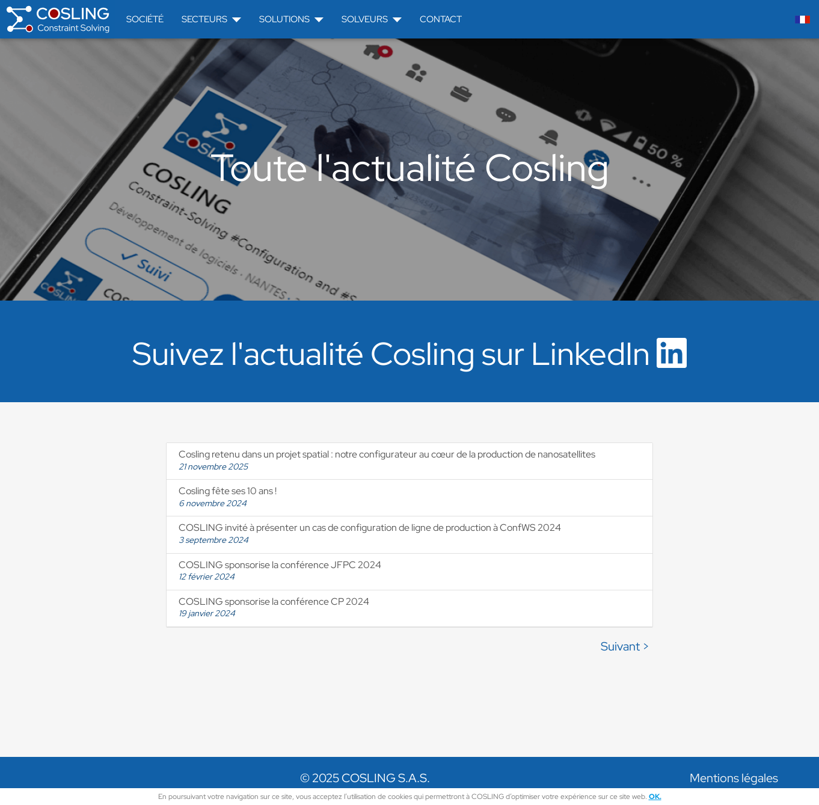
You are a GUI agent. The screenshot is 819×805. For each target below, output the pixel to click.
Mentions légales (734, 778)
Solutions (291, 19)
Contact (441, 19)
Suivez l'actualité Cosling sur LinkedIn (409, 353)
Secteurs (211, 19)
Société (145, 19)
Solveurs (372, 19)
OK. (655, 796)
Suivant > (625, 646)
